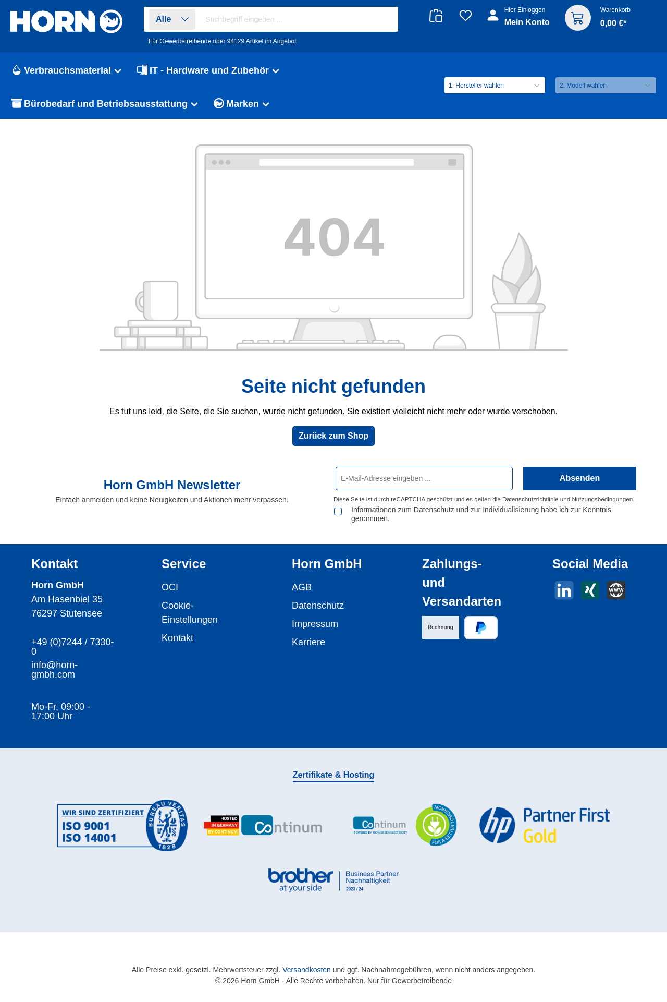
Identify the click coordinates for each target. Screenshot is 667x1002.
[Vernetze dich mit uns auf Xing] (590, 590)
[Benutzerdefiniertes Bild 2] (263, 825)
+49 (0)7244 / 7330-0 (72, 646)
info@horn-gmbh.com (54, 669)
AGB (302, 587)
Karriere (308, 642)
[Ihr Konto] (519, 22)
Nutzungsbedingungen (602, 499)
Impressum (315, 624)
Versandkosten (306, 969)
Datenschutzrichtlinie (530, 499)
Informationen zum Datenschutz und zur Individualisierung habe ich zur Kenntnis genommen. (481, 514)
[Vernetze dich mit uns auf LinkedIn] (564, 590)
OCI (170, 587)
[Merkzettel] (465, 15)
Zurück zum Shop (333, 435)
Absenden (580, 478)
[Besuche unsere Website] (616, 590)
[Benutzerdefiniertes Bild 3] (404, 825)
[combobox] (299, 19)
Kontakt (177, 638)
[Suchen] (385, 19)
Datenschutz (318, 605)
